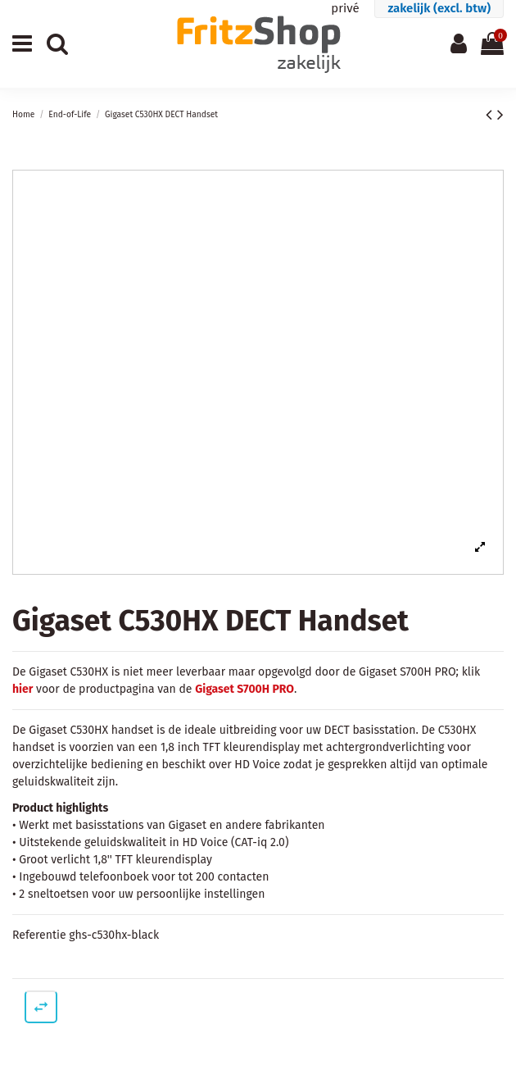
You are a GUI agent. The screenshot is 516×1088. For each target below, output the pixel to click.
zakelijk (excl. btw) (439, 8)
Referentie (39, 935)
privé (345, 8)
